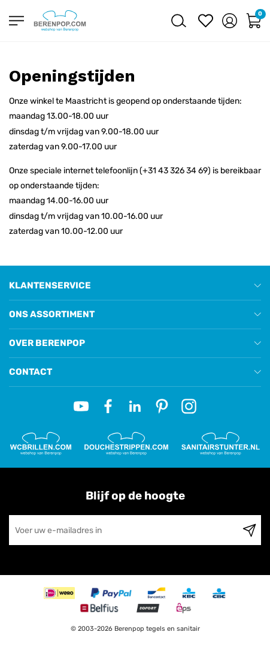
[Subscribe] (249, 530)
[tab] (135, 286)
